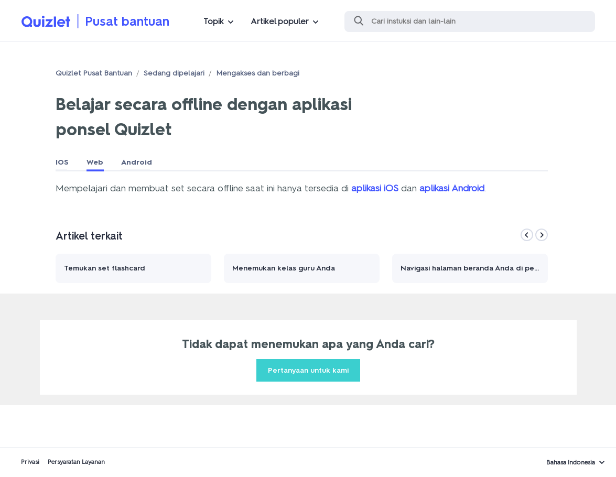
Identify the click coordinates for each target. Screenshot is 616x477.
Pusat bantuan (127, 21)
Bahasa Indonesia (570, 462)
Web (95, 162)
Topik (213, 21)
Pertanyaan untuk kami (308, 370)
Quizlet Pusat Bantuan (94, 73)
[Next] (541, 235)
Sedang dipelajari (174, 73)
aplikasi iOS (374, 188)
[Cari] (469, 21)
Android (136, 162)
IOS (62, 162)
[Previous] (527, 235)
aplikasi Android (451, 188)
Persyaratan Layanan (76, 461)
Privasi (30, 461)
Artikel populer (280, 21)
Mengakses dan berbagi (257, 73)
